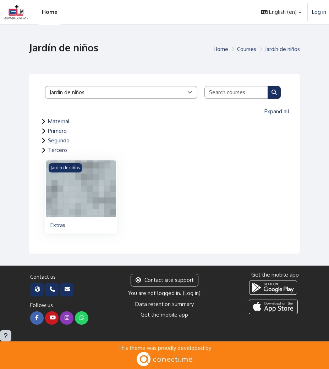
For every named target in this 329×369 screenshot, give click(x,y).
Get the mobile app (164, 314)
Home (221, 49)
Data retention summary (164, 304)
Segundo (59, 140)
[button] (281, 12)
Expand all (276, 111)
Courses (246, 49)
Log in (319, 11)
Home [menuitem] (49, 11)
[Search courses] (236, 92)
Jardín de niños (282, 49)
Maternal (59, 121)
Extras (57, 225)
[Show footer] (5, 335)
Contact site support (164, 280)
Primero (57, 130)
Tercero (57, 150)
